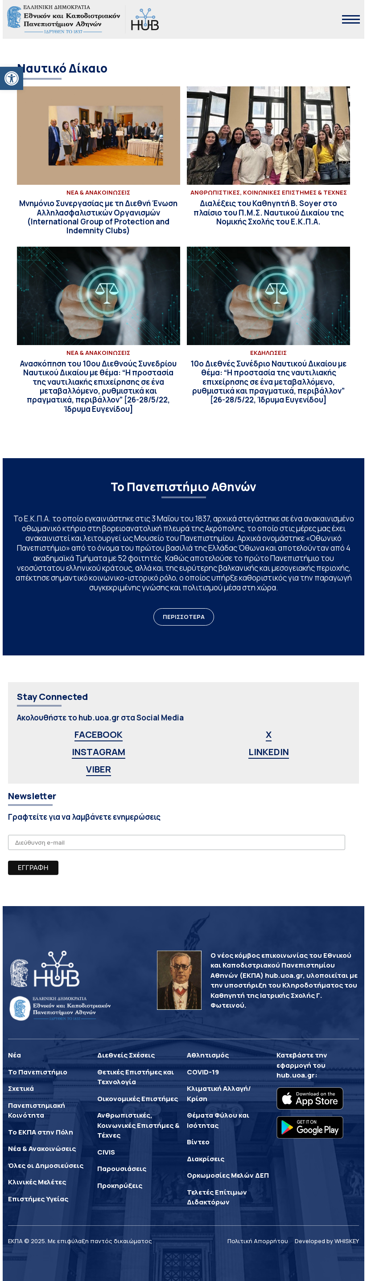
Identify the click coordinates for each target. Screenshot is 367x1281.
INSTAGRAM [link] (98, 752)
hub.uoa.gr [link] (295, 1075)
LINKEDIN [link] (268, 752)
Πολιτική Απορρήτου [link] (257, 1241)
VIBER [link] (98, 769)
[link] (11, 78)
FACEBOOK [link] (98, 734)
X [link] (269, 734)
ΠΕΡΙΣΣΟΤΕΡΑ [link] (184, 617)
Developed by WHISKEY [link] (327, 1241)
